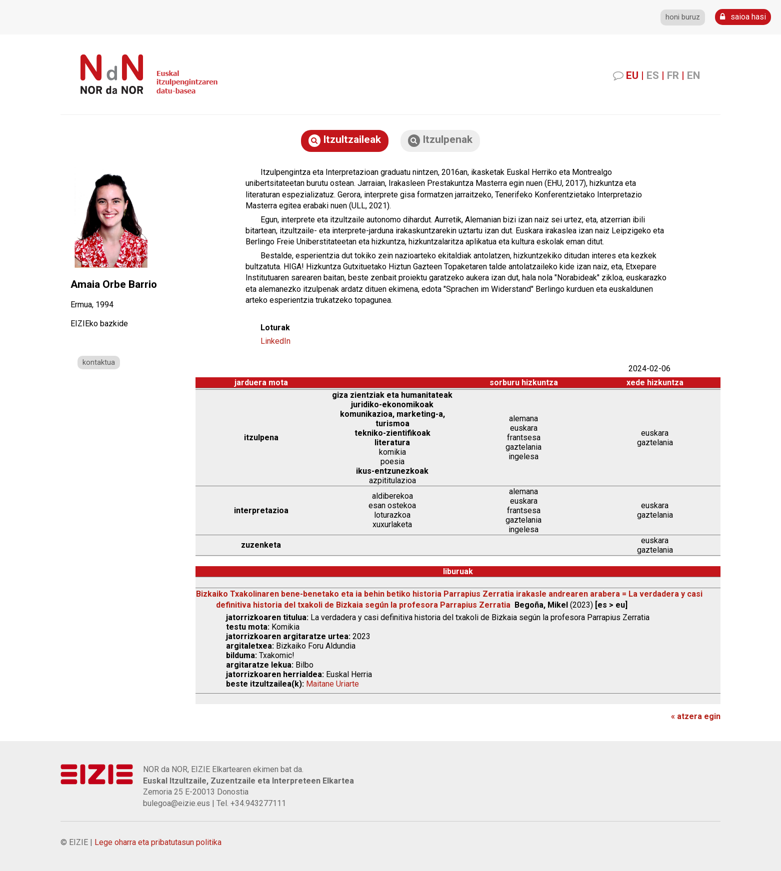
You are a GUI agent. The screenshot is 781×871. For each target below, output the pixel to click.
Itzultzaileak (344, 140)
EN (693, 75)
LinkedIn (275, 341)
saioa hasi (743, 16)
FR (673, 75)
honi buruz (683, 17)
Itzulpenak (440, 140)
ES (652, 75)
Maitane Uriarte (332, 684)
